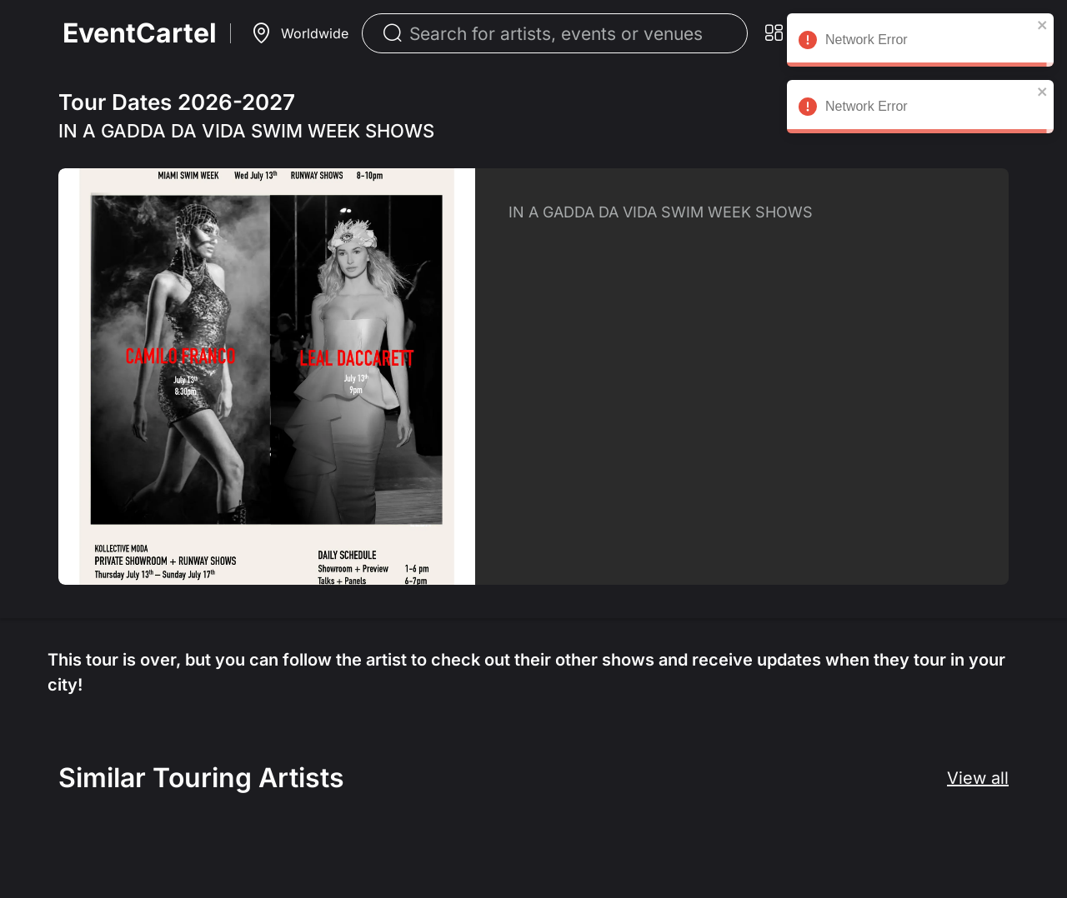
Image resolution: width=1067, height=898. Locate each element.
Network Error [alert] (920, 42)
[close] (1043, 25)
